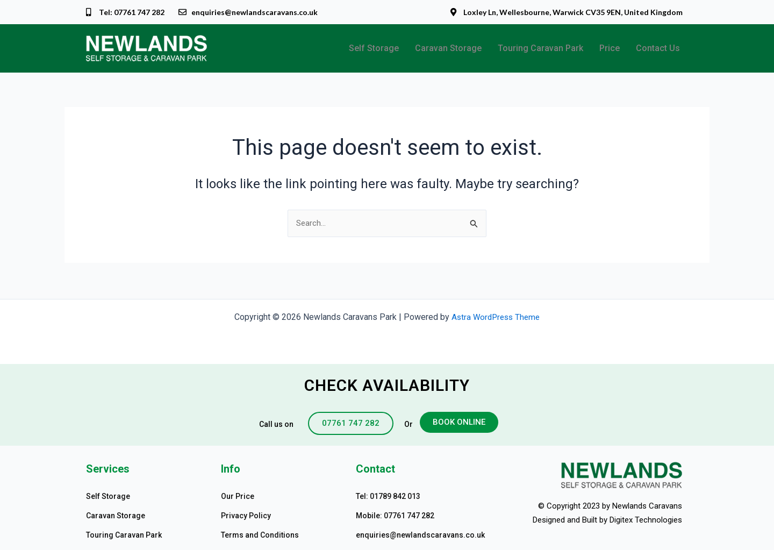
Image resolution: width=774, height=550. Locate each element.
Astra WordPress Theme (495, 317)
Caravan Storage (448, 49)
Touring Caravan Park (540, 49)
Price (609, 49)
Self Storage (374, 49)
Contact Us (658, 49)
